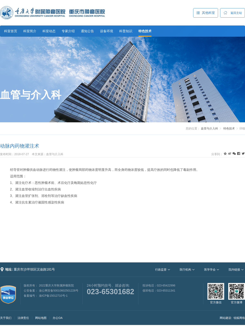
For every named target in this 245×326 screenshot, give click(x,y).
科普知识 (125, 31)
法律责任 (23, 317)
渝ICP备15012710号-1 (53, 295)
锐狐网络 (239, 317)
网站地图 (41, 317)
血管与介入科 (30, 95)
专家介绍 (68, 31)
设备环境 (106, 31)
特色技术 (144, 31)
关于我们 (5, 317)
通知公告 (87, 31)
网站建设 (225, 317)
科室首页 (10, 31)
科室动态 (49, 31)
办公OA (57, 317)
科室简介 (29, 31)
